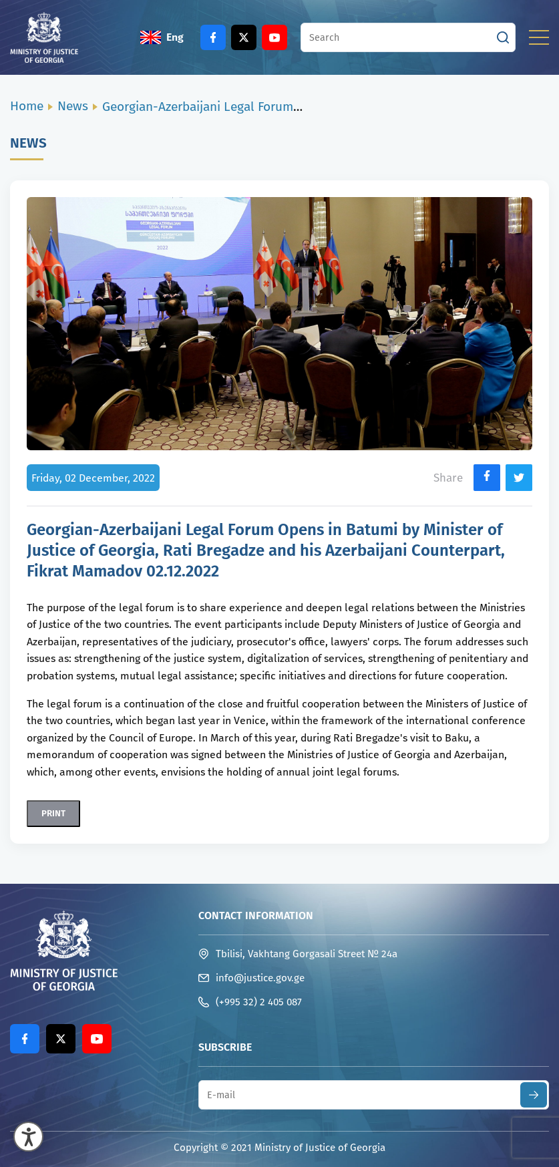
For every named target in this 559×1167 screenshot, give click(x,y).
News (72, 106)
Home (26, 106)
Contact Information (255, 915)
